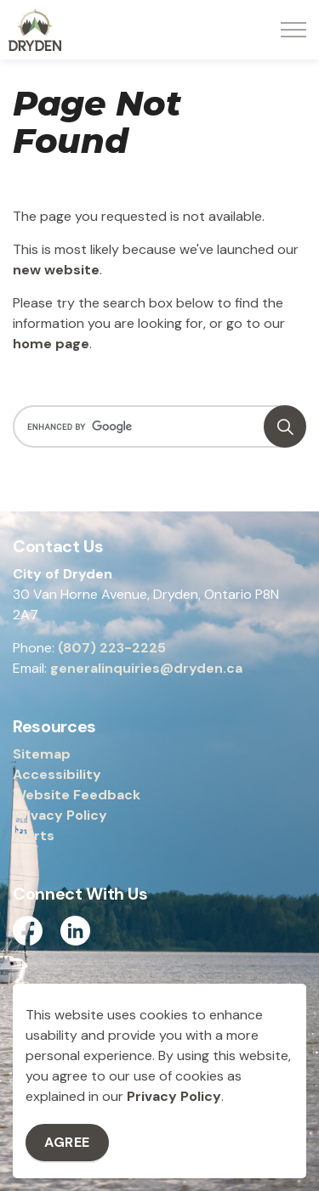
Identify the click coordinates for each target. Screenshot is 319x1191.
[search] (158, 426)
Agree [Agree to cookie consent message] (67, 1143)
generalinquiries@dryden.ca (146, 668)
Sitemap (42, 754)
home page (51, 344)
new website (56, 270)
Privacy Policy (174, 1096)
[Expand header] (293, 29)
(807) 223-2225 (112, 648)
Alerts (33, 835)
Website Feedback (76, 795)
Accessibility (57, 774)
